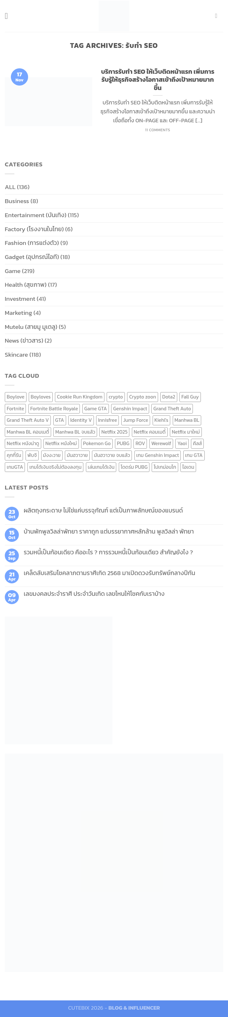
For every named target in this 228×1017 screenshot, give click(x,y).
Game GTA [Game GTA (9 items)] (95, 408)
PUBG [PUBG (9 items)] (123, 443)
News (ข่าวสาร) (24, 340)
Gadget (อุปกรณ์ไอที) (32, 257)
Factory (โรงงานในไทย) (34, 229)
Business (17, 201)
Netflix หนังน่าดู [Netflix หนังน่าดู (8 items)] (23, 443)
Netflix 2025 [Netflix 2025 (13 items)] (114, 432)
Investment (20, 298)
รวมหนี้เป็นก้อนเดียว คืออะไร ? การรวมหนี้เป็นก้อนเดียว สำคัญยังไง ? (108, 552)
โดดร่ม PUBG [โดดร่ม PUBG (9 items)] (134, 467)
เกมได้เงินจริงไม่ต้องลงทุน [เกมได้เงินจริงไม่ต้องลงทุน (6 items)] (55, 467)
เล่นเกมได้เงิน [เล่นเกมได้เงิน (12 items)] (101, 467)
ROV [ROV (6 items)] (140, 443)
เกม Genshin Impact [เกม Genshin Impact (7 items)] (157, 455)
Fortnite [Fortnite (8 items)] (15, 408)
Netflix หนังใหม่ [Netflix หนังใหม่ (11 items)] (61, 443)
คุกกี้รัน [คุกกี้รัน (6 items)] (14, 455)
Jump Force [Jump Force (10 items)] (135, 420)
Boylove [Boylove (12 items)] (16, 396)
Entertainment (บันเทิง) (35, 215)
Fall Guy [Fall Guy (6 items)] (190, 396)
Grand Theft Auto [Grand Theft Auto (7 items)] (172, 408)
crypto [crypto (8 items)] (116, 396)
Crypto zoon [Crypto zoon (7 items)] (142, 396)
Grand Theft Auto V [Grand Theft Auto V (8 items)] (28, 420)
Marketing (18, 312)
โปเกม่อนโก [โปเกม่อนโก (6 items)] (165, 467)
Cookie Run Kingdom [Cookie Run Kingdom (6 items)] (80, 396)
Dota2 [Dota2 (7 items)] (168, 396)
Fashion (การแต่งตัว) (32, 242)
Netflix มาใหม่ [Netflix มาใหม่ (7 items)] (186, 432)
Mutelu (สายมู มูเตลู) (31, 326)
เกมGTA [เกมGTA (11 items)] (15, 467)
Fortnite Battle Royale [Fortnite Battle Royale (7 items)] (54, 408)
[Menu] (9, 16)
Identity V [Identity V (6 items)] (81, 420)
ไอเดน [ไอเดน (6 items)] (188, 467)
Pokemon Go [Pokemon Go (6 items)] (97, 443)
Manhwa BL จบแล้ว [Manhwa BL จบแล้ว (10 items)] (75, 432)
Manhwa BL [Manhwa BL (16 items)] (187, 420)
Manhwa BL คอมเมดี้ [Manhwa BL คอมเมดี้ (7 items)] (28, 432)
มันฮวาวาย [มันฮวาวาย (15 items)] (77, 455)
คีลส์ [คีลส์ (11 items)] (197, 443)
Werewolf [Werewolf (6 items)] (161, 443)
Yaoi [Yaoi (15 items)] (181, 443)
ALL (10, 187)
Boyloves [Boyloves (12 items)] (41, 396)
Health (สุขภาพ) (26, 284)
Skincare (16, 354)
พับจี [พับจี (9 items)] (32, 455)
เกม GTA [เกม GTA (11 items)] (194, 455)
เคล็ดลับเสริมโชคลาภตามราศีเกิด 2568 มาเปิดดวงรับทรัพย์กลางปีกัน (109, 573)
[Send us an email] (218, 15)
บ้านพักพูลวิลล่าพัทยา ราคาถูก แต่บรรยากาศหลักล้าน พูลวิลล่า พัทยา (109, 531)
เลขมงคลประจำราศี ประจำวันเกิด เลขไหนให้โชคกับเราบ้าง (94, 593)
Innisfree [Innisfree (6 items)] (107, 420)
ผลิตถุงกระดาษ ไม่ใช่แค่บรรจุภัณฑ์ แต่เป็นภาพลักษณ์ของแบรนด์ (103, 510)
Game (12, 271)
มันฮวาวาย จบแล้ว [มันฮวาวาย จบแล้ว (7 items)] (112, 455)
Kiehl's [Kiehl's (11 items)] (162, 420)
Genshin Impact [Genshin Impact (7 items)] (130, 408)
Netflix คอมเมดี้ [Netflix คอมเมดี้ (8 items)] (150, 432)
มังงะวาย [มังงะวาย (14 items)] (52, 455)
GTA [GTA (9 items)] (59, 420)
